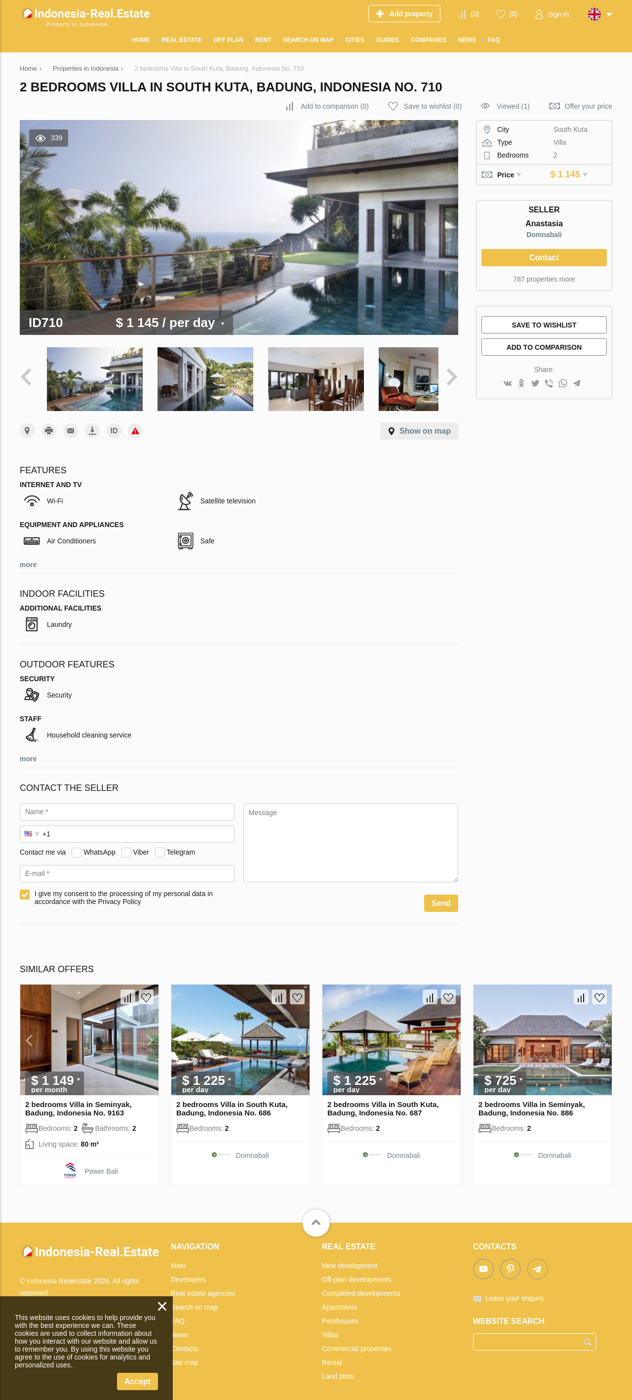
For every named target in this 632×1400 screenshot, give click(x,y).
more (28, 558)
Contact (544, 257)
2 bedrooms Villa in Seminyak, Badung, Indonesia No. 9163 (78, 1101)
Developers (188, 1272)
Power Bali (101, 1164)
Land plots (338, 1369)
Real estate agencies (203, 1286)
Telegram (181, 845)
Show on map (425, 424)
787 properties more (544, 279)
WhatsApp (99, 845)
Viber (141, 845)
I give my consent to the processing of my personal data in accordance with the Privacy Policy (124, 891)
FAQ (178, 1314)
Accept (137, 1381)
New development (349, 1259)
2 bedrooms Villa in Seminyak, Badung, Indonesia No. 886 (531, 1101)
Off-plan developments (357, 1272)
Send (441, 896)
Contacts (184, 1342)
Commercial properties (357, 1342)
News (179, 1328)
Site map (184, 1355)
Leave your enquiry (514, 1291)
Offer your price (588, 106)
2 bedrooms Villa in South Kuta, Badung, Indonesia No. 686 (232, 1101)
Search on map (194, 1300)
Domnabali (544, 235)
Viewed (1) (513, 106)
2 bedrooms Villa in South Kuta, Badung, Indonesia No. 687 (383, 1101)
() (475, 14)
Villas (330, 1328)
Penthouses (340, 1314)
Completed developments (361, 1286)
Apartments (339, 1300)
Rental (332, 1355)
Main (178, 1259)
